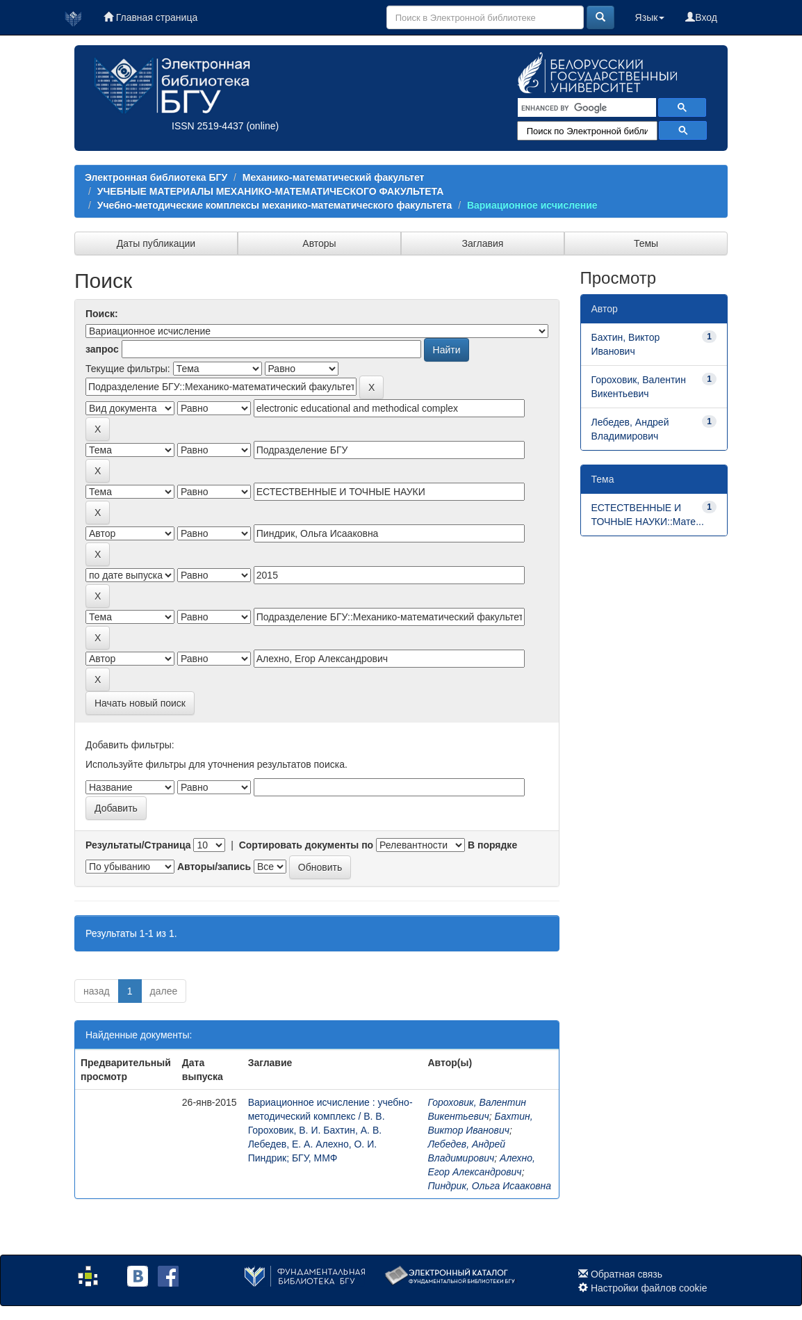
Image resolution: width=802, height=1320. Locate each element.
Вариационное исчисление (532, 205)
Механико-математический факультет (334, 177)
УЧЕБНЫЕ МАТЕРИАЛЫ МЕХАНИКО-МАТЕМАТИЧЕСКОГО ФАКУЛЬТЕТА (270, 191)
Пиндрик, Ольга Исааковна (489, 1185)
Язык (650, 17)
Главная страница (150, 17)
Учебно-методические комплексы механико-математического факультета (274, 205)
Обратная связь (626, 1274)
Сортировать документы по (306, 845)
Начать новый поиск (140, 703)
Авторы (319, 243)
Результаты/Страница (138, 845)
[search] (585, 108)
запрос (102, 349)
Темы (646, 243)
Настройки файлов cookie (649, 1288)
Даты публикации (156, 243)
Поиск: (101, 313)
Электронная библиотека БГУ (156, 177)
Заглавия (483, 243)
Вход (701, 17)
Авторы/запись (214, 866)
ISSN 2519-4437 (208, 125)
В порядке (492, 845)
